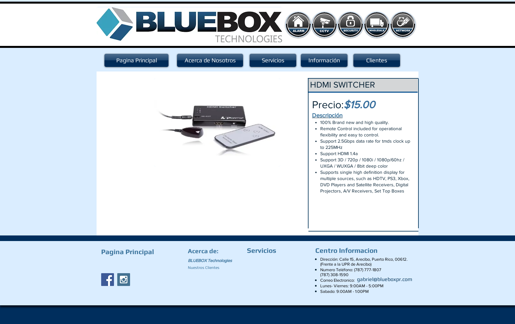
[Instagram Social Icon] (123, 279)
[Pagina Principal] (136, 60)
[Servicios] (273, 60)
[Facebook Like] (142, 264)
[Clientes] (376, 60)
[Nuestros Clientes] (206, 267)
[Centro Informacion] (348, 250)
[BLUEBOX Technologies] (214, 261)
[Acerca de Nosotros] (210, 60)
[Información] (324, 60)
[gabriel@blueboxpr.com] (384, 279)
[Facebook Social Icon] (107, 279)
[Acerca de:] (204, 251)
